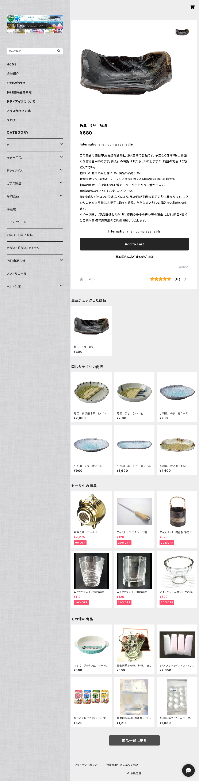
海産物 (11, 209)
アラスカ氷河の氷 (19, 111)
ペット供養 (14, 286)
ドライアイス (15, 170)
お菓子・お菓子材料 (20, 235)
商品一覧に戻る (134, 741)
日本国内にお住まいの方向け (134, 257)
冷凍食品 (13, 196)
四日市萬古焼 (16, 261)
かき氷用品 (14, 157)
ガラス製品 (14, 183)
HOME (12, 64)
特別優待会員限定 (19, 92)
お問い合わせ (16, 83)
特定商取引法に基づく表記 (122, 764)
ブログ (11, 120)
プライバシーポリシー (87, 764)
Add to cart (134, 244)
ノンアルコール (17, 273)
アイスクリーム (16, 222)
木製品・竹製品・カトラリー (24, 248)
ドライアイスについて (21, 101)
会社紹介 (13, 73)
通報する (184, 267)
